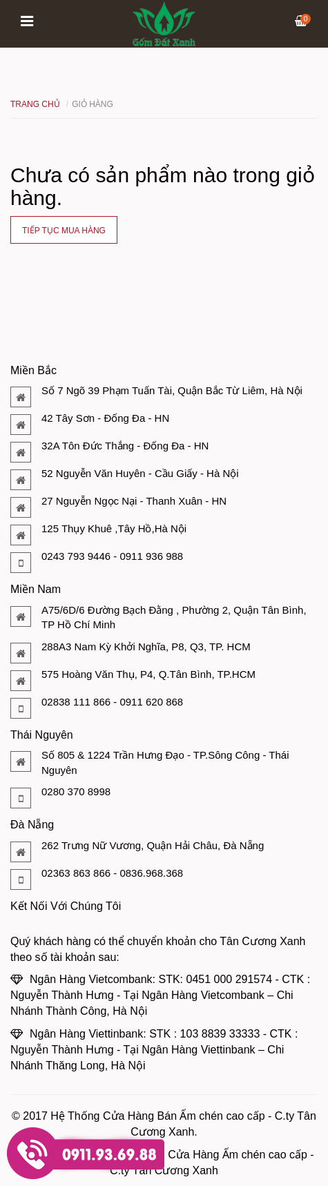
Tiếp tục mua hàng (64, 230)
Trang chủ (35, 104)
